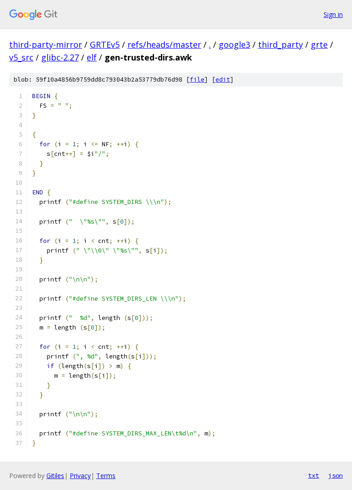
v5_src (21, 57)
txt (313, 475)
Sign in (333, 14)
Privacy (80, 475)
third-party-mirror (45, 44)
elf (92, 57)
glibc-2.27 (60, 57)
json (335, 475)
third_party (280, 44)
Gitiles (55, 475)
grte (319, 44)
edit (222, 79)
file (197, 79)
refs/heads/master (164, 44)
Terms (106, 475)
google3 (234, 44)
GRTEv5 (105, 44)
